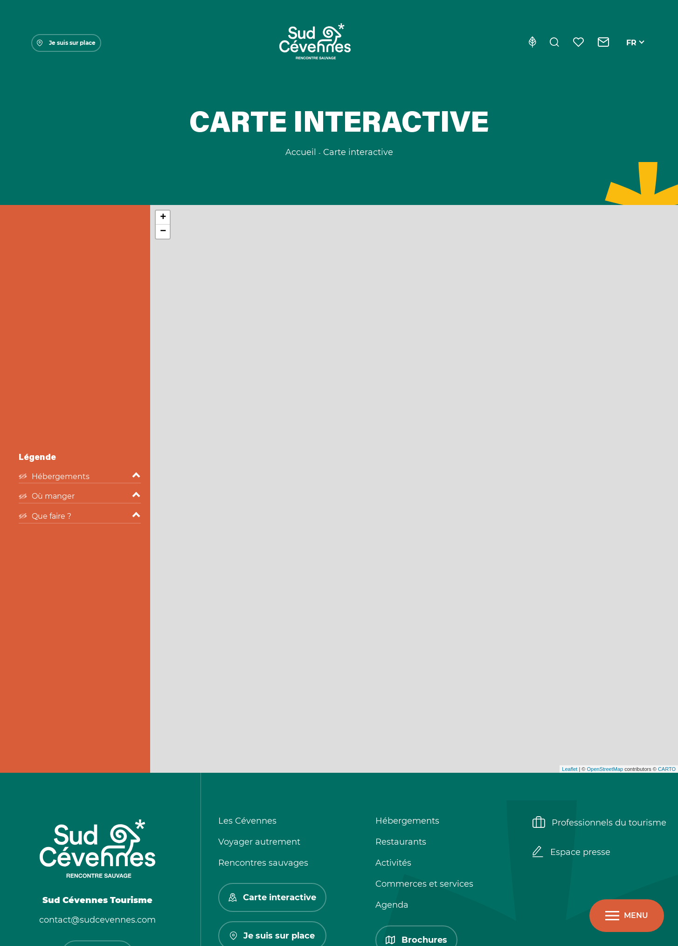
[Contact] (603, 42)
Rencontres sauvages (263, 863)
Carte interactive (272, 897)
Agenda (391, 905)
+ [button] (163, 218)
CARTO (667, 769)
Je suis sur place (66, 42)
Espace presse (571, 853)
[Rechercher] (554, 42)
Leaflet (569, 769)
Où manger (80, 496)
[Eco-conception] (532, 43)
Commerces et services (424, 884)
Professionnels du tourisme (599, 823)
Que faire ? (80, 516)
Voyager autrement (259, 842)
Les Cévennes (247, 821)
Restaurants (400, 842)
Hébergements (80, 477)
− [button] (163, 232)
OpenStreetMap (605, 769)
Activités (393, 863)
